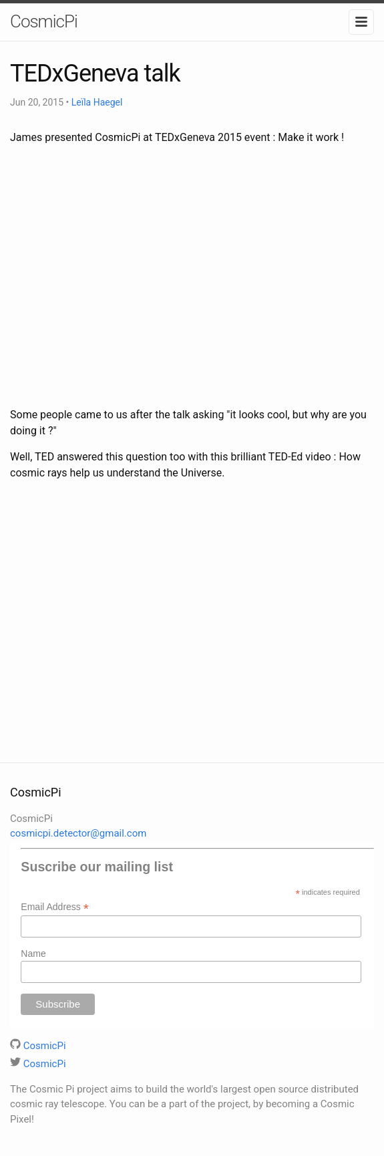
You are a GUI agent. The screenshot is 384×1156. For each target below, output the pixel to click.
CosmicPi (43, 21)
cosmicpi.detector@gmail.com (78, 833)
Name (33, 953)
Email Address (55, 907)
